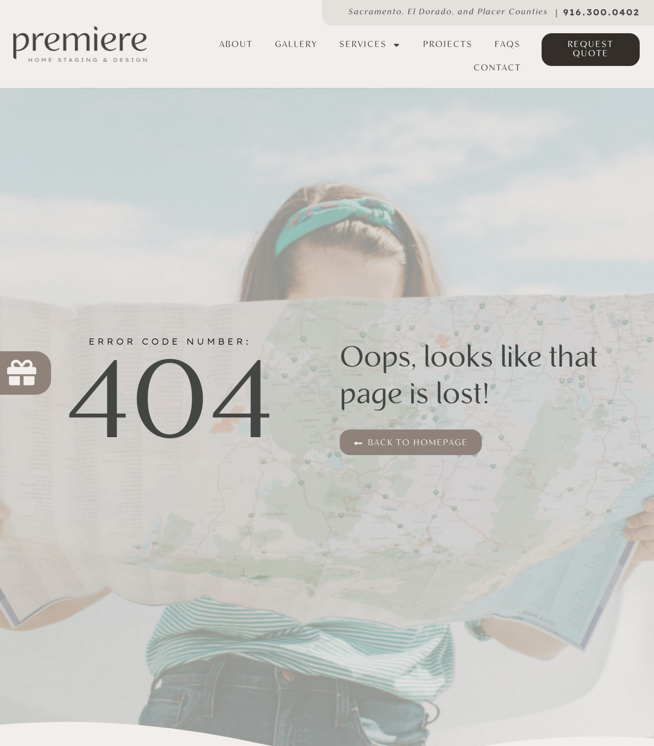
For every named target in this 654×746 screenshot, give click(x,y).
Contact (497, 68)
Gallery (296, 45)
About (236, 45)
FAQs (508, 45)
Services (370, 45)
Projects (448, 45)
